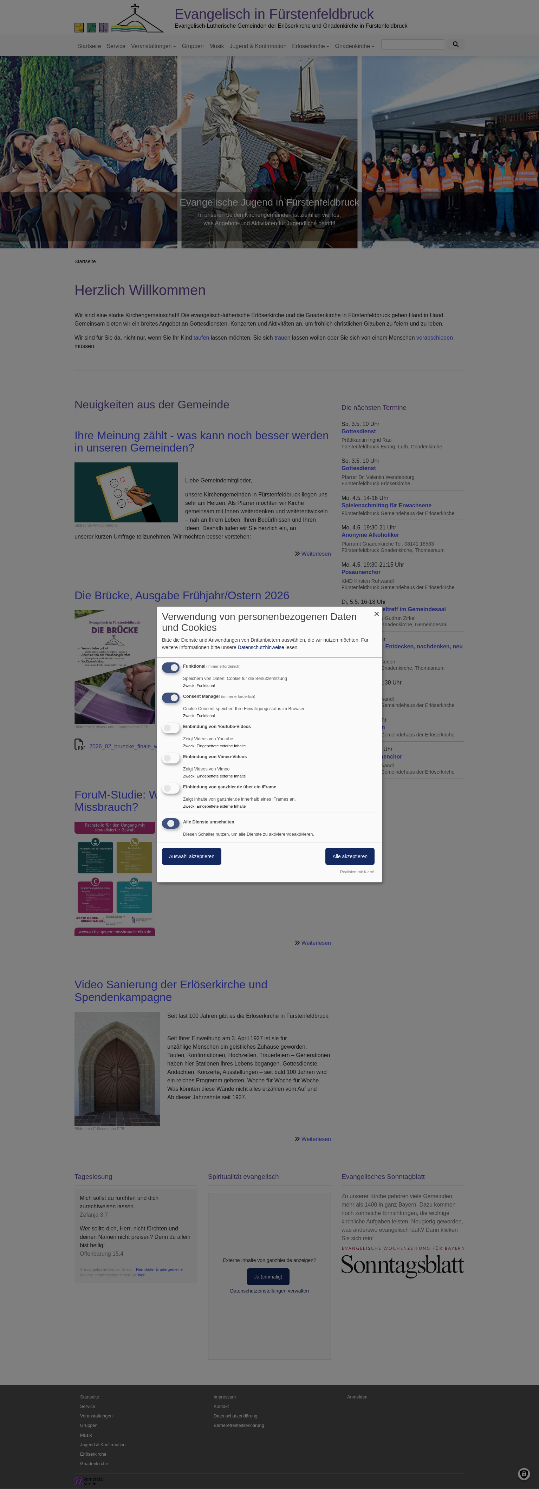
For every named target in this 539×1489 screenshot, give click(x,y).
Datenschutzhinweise (261, 647)
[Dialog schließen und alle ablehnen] (376, 611)
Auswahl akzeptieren (191, 856)
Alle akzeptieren (350, 856)
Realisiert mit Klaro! (357, 872)
